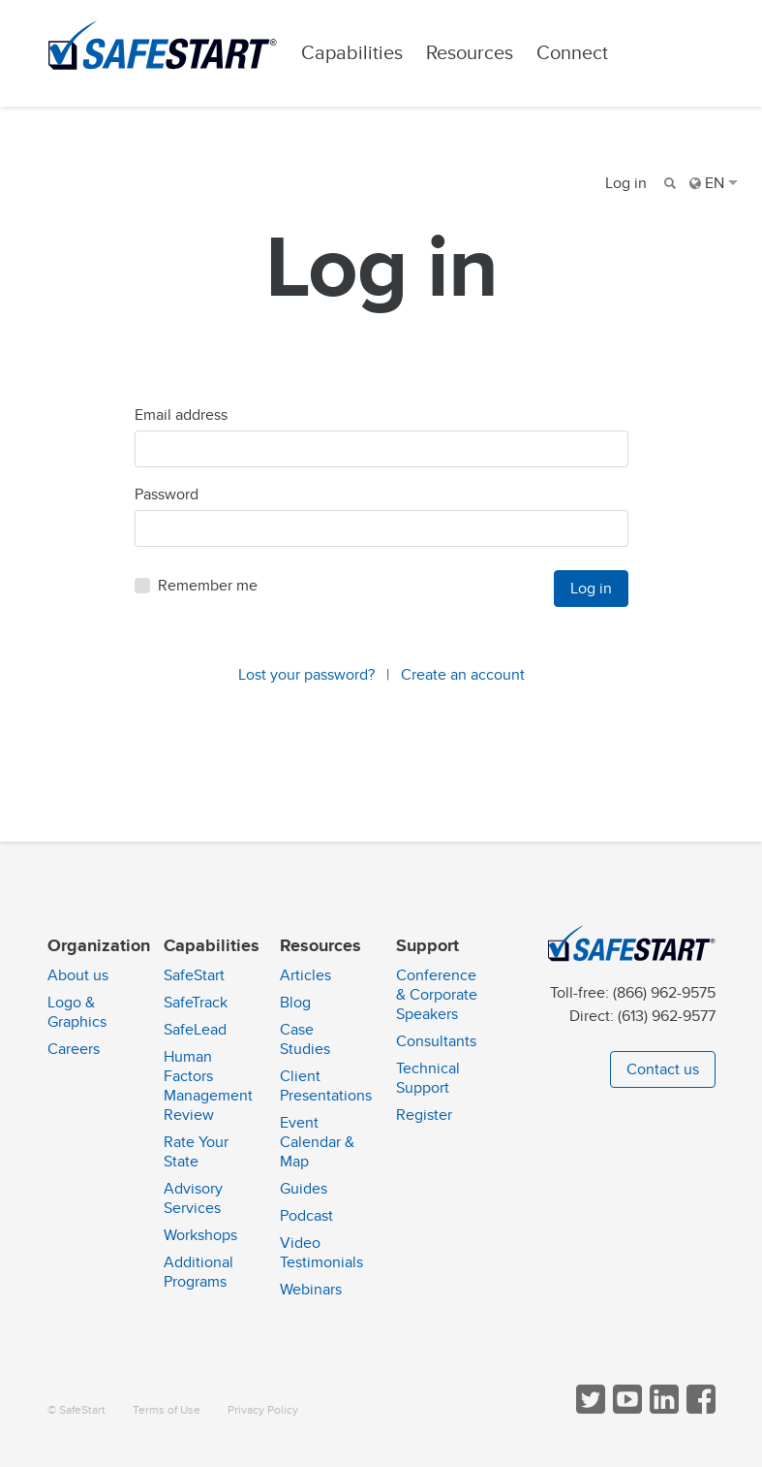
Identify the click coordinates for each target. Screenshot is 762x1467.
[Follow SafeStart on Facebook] (699, 1409)
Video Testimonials (321, 1252)
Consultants (436, 1041)
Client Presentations (326, 1086)
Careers (73, 1049)
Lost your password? (306, 675)
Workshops (200, 1235)
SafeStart (194, 975)
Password (166, 494)
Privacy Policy (263, 1410)
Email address (181, 415)
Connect (572, 53)
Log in (626, 183)
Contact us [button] (662, 1069)
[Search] (668, 183)
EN (713, 183)
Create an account (463, 675)
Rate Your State (196, 1151)
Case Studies (305, 1039)
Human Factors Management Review (208, 1086)
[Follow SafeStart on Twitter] (588, 1409)
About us (77, 975)
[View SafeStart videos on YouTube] (625, 1409)
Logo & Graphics (77, 1012)
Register (424, 1115)
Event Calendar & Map (317, 1142)
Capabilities (352, 53)
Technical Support (428, 1078)
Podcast (306, 1216)
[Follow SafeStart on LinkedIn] (662, 1409)
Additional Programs (198, 1272)
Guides (303, 1188)
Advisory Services (193, 1198)
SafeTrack (196, 1002)
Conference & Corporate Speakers (436, 995)
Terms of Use (166, 1410)
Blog (295, 1002)
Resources (469, 53)
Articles (305, 975)
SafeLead (195, 1029)
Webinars (311, 1289)
